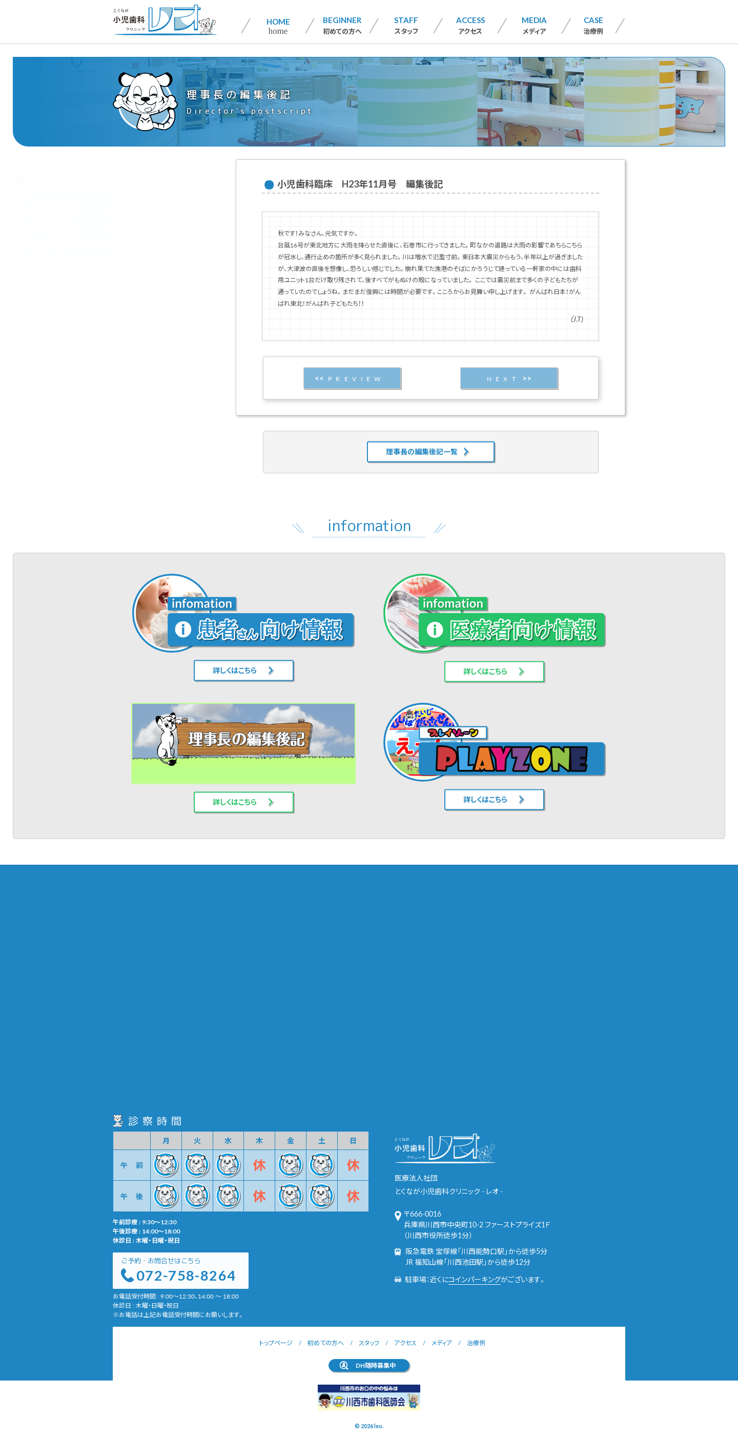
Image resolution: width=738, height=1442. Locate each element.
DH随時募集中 (376, 1365)
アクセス (470, 25)
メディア (534, 25)
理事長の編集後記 (160, 234)
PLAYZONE (150, 251)
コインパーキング (474, 1279)
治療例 (593, 25)
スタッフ (406, 25)
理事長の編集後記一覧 (422, 436)
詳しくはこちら (235, 655)
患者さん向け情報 (159, 200)
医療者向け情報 (156, 217)
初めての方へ (342, 25)
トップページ (276, 1342)
